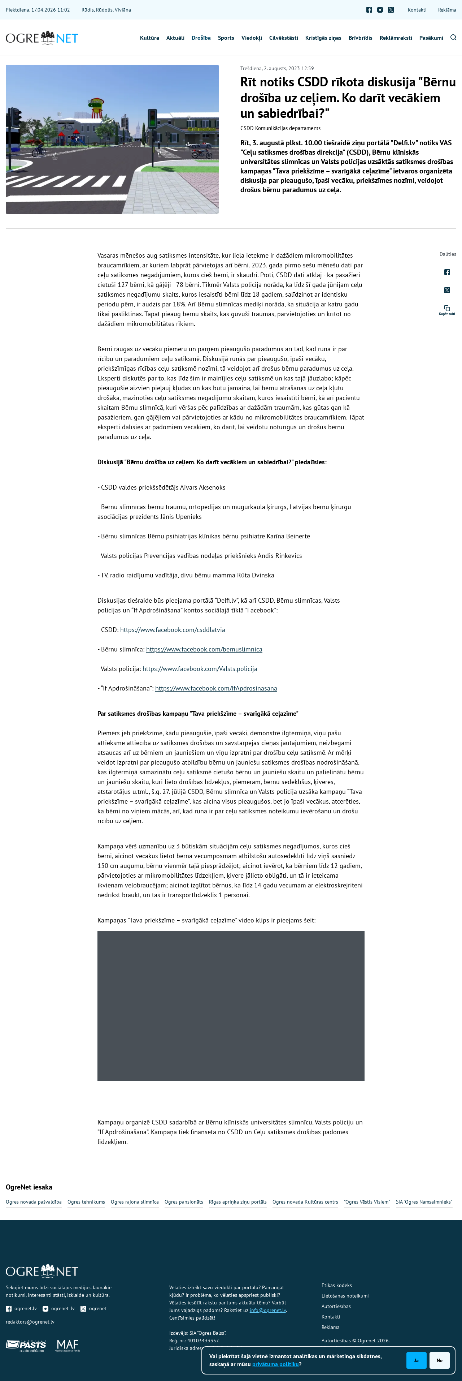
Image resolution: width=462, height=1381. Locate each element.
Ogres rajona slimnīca (135, 1202)
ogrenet (93, 1308)
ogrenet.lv (21, 1308)
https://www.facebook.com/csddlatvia (172, 629)
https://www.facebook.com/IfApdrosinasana (216, 688)
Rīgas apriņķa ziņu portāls (238, 1202)
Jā (416, 1360)
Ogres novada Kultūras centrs (305, 1202)
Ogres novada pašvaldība (34, 1202)
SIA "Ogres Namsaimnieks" (424, 1202)
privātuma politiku (275, 1364)
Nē (440, 1360)
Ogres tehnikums (86, 1202)
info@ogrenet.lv (268, 1310)
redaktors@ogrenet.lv (30, 1321)
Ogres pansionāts (184, 1202)
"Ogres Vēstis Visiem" (367, 1202)
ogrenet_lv (59, 1308)
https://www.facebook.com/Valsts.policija (200, 668)
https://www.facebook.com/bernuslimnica (204, 649)
